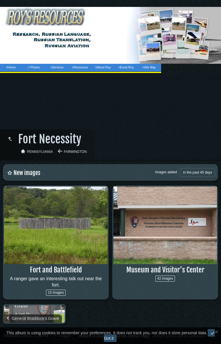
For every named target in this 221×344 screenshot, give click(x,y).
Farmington (75, 152)
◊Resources (80, 67)
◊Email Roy (126, 67)
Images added (166, 172)
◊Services (56, 67)
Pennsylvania (40, 152)
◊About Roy (103, 67)
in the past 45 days (197, 172)
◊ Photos (34, 67)
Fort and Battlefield (56, 270)
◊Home (11, 67)
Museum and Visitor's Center (165, 270)
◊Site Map (149, 67)
